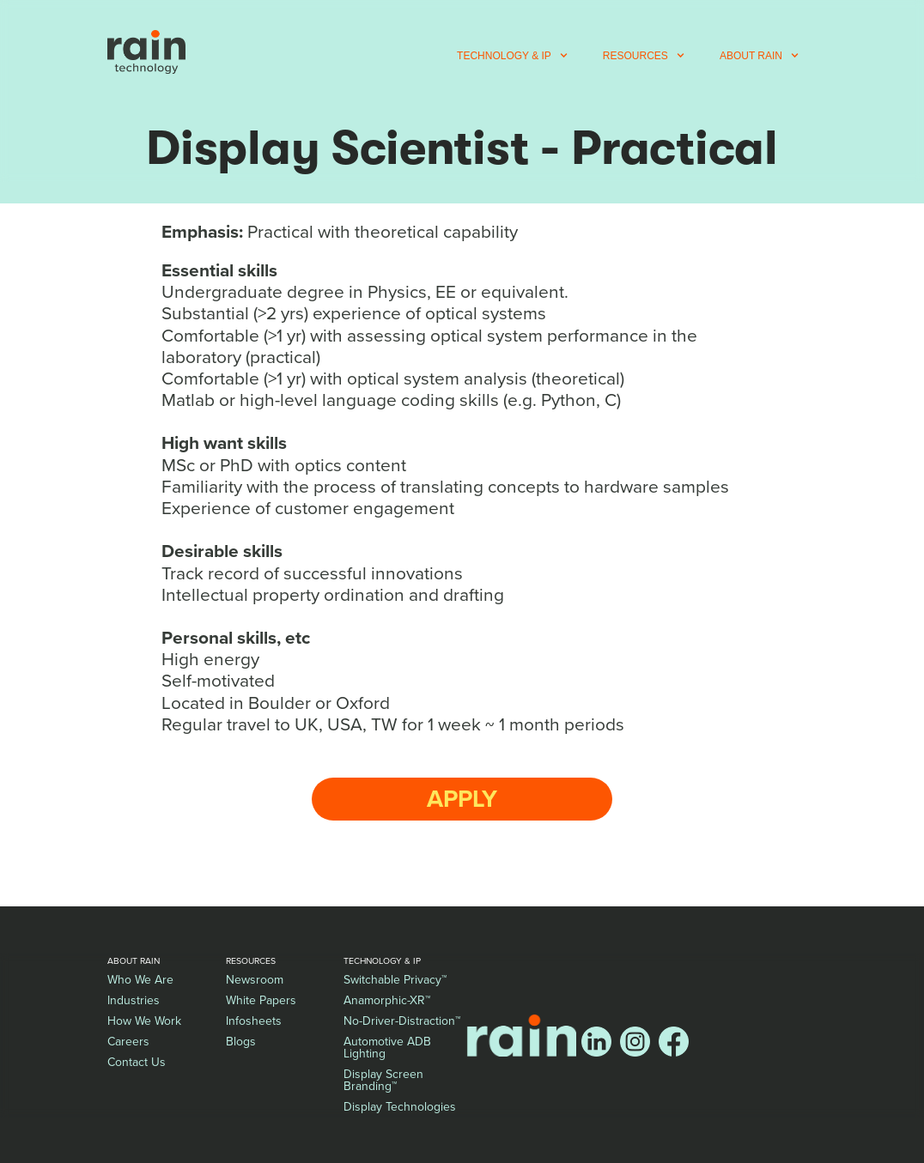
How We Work (144, 1021)
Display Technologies (399, 1107)
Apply (462, 798)
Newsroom (254, 980)
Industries (133, 1000)
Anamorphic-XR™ (386, 1000)
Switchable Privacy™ (395, 980)
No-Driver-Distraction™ (401, 1021)
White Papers (261, 1000)
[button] (513, 56)
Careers (128, 1042)
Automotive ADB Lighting (387, 1048)
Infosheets (254, 1021)
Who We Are (140, 980)
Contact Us (136, 1062)
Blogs (241, 1042)
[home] (146, 52)
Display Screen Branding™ (383, 1080)
